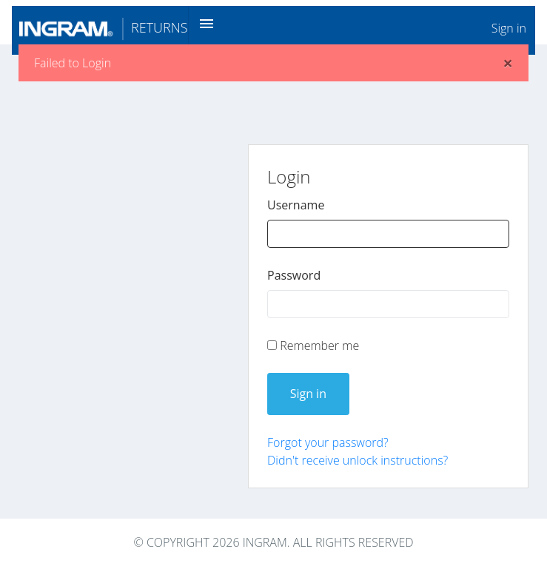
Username (295, 205)
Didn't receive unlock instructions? (357, 460)
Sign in (508, 28)
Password (294, 275)
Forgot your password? (328, 442)
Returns (103, 27)
